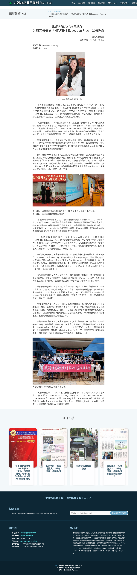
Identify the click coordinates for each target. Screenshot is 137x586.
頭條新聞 (81, 3)
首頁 (73, 3)
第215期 (46, 2)
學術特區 (101, 3)
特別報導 (91, 3)
